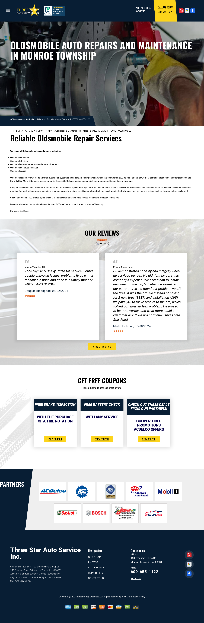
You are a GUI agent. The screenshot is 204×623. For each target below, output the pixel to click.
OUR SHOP (94, 557)
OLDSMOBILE (124, 131)
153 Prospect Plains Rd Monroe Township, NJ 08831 (57, 119)
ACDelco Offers (149, 429)
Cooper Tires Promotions (148, 423)
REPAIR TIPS (95, 572)
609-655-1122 (165, 12)
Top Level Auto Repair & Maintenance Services (66, 131)
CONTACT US (96, 578)
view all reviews (102, 347)
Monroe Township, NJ (35, 267)
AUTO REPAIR (96, 567)
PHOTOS (93, 562)
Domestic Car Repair (19, 211)
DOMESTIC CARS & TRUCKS (103, 131)
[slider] (102, 240)
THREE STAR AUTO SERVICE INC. (27, 131)
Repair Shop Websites (88, 596)
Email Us (136, 578)
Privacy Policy (138, 596)
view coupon (55, 439)
